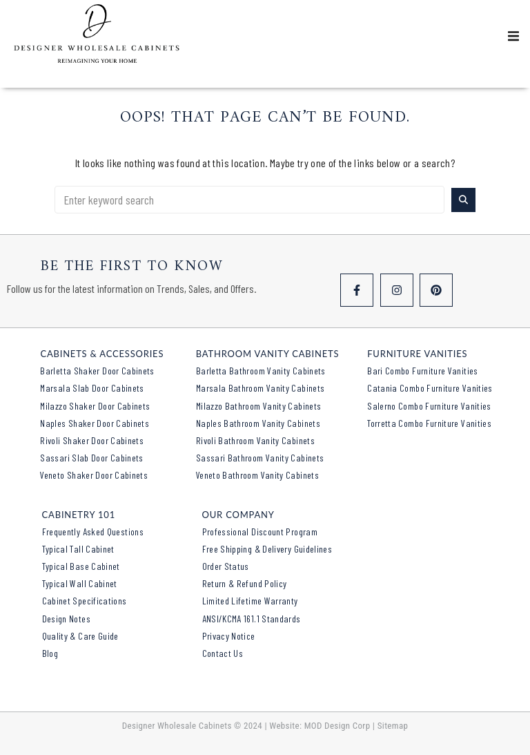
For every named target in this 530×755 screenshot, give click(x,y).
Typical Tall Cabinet (78, 549)
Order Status (225, 566)
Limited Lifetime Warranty (250, 600)
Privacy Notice (228, 636)
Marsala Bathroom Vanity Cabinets (260, 388)
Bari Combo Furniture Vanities (422, 370)
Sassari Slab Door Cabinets (91, 457)
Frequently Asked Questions (93, 531)
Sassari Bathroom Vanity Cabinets (260, 457)
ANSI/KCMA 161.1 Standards (251, 618)
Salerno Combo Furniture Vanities (429, 406)
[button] (513, 36)
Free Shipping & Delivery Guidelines (267, 549)
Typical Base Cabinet (81, 566)
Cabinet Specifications (84, 600)
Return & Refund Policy (244, 583)
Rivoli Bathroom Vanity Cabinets (255, 440)
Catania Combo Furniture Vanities (430, 388)
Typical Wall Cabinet (79, 583)
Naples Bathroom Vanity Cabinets (258, 423)
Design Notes (66, 618)
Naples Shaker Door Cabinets (94, 423)
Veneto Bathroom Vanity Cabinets (257, 475)
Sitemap (393, 725)
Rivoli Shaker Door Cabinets (92, 440)
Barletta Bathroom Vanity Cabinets (261, 370)
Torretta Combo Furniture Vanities (429, 423)
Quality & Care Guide (80, 636)
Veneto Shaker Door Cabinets (94, 475)
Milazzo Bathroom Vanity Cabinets (259, 406)
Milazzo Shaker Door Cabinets (95, 406)
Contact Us (223, 653)
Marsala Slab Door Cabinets (92, 388)
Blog (50, 653)
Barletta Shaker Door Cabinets (97, 370)
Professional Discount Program (259, 531)
